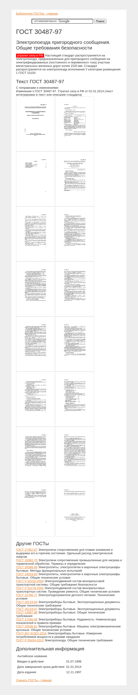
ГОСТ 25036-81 (26, 626)
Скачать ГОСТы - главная (34, 680)
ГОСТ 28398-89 (26, 567)
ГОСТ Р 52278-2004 (30, 588)
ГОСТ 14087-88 (26, 612)
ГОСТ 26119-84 (26, 602)
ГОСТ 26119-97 (26, 609)
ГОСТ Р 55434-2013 (30, 640)
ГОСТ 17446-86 (26, 619)
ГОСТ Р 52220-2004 (30, 581)
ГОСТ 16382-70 (26, 560)
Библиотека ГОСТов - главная (37, 13)
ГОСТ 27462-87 (26, 549)
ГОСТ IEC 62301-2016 (31, 633)
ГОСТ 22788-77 (26, 595)
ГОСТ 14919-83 (26, 574)
